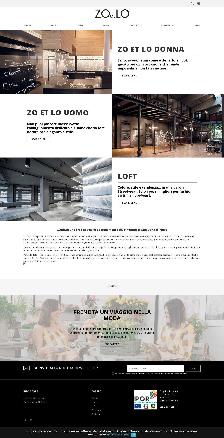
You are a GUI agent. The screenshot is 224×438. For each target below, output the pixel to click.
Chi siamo (96, 410)
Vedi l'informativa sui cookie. (118, 435)
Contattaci (112, 344)
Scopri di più (129, 75)
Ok (134, 435)
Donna (95, 398)
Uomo (94, 402)
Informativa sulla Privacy (146, 373)
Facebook (26, 420)
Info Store (30, 391)
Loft (93, 406)
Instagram (31, 420)
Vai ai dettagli (167, 406)
